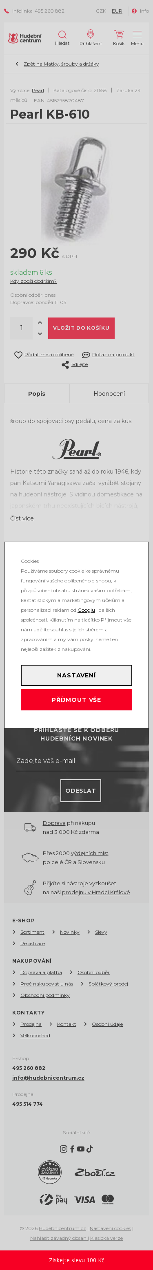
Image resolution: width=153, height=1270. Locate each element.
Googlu (86, 610)
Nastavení (76, 675)
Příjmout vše (76, 699)
